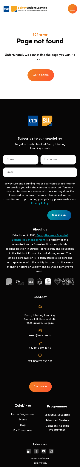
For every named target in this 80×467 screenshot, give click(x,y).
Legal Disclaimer (40, 458)
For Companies (22, 430)
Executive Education (57, 415)
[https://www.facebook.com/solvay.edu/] (36, 451)
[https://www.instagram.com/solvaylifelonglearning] (51, 451)
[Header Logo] (25, 9)
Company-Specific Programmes (57, 428)
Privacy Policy (39, 203)
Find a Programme (23, 414)
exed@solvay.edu (40, 335)
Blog (23, 425)
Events (23, 419)
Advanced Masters (57, 420)
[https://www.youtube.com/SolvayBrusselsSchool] (43, 451)
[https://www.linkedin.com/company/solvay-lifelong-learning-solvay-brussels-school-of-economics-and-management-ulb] (29, 451)
